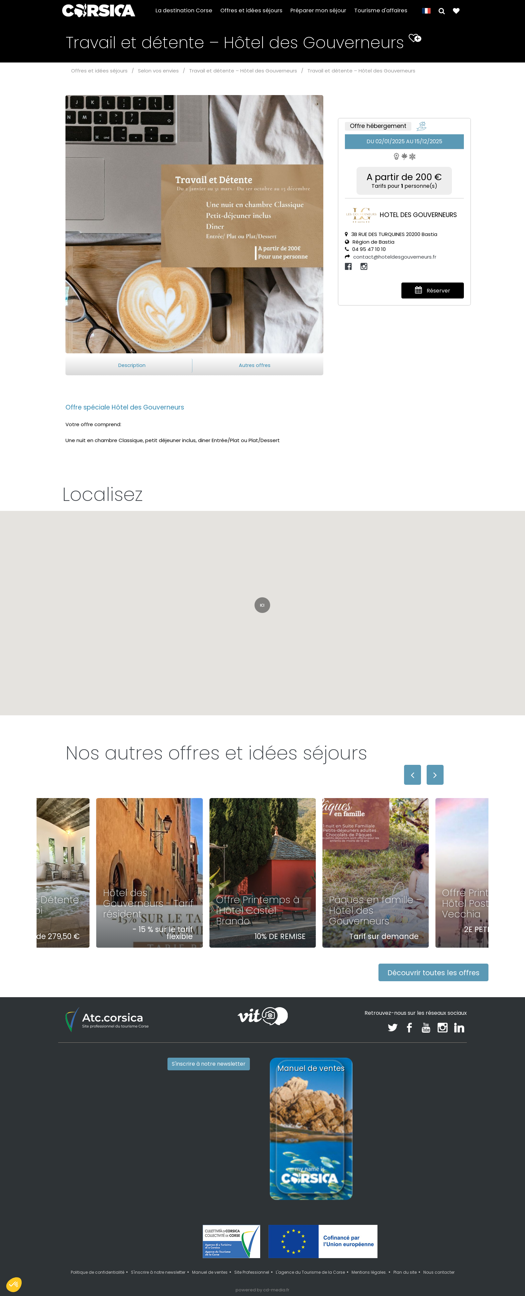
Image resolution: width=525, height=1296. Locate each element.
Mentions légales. (369, 1272)
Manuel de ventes (210, 1272)
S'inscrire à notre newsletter (209, 1064)
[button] (442, 10)
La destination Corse (184, 10)
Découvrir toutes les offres (433, 973)
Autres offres (254, 365)
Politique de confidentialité (97, 1272)
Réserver (432, 290)
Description (132, 365)
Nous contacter (439, 1272)
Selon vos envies (158, 70)
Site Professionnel (251, 1272)
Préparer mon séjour (318, 10)
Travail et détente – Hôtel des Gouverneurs (243, 70)
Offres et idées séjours (251, 10)
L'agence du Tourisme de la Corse (310, 1272)
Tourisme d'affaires (380, 10)
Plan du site (405, 1272)
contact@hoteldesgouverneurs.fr (394, 256)
